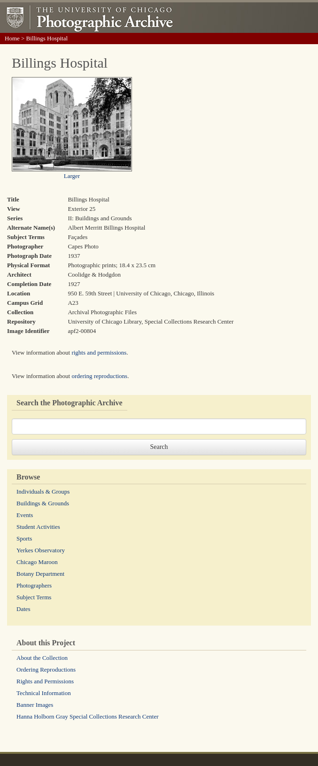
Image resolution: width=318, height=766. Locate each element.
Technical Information (43, 692)
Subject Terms (33, 597)
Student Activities (38, 526)
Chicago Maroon (37, 561)
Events (24, 514)
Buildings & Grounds (42, 503)
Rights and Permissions (45, 681)
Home (12, 38)
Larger (72, 175)
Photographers (34, 585)
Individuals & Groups (43, 491)
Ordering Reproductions (46, 669)
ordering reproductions (99, 375)
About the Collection (42, 657)
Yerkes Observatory (40, 550)
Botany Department (40, 573)
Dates (23, 608)
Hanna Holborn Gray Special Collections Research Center (87, 716)
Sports (24, 538)
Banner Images (34, 704)
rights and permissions (98, 352)
